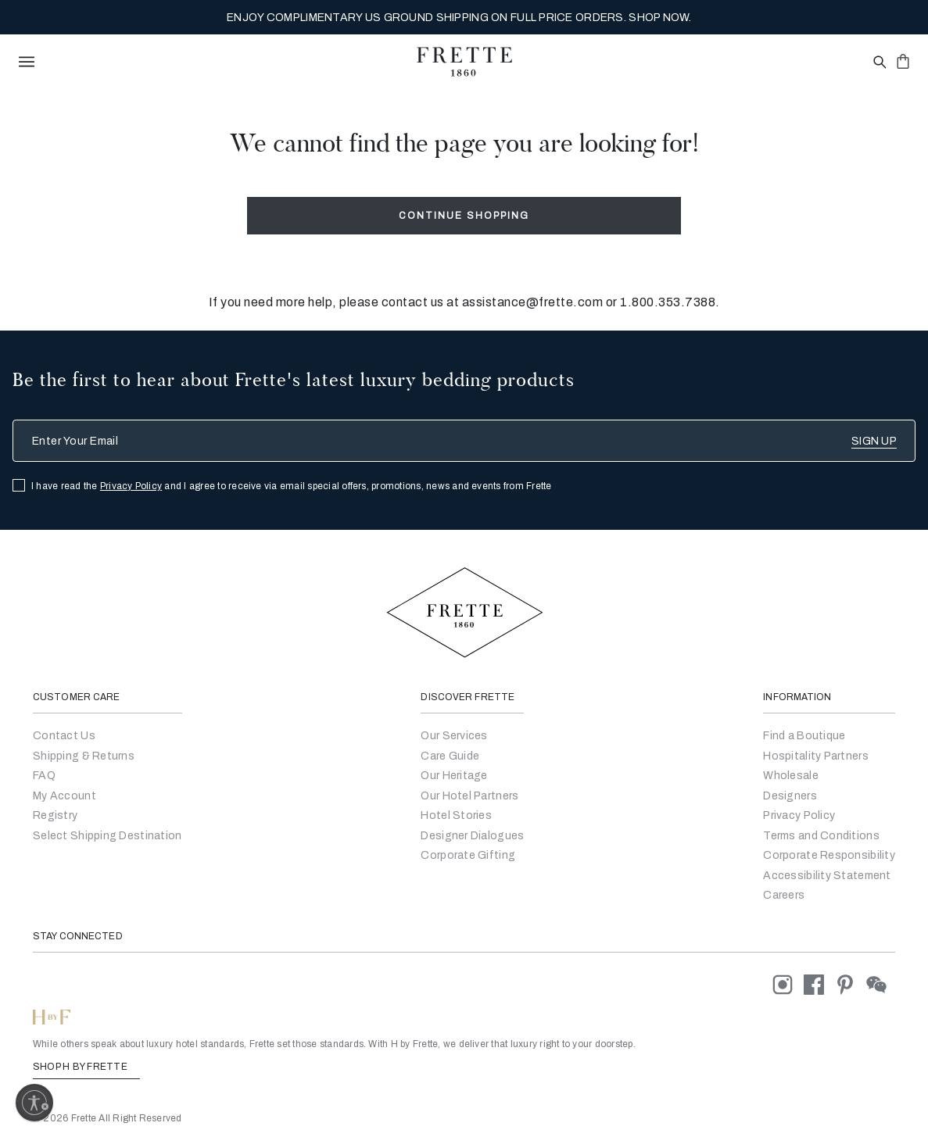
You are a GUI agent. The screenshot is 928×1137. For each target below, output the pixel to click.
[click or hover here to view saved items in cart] (903, 61)
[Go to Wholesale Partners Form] (791, 775)
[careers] (783, 895)
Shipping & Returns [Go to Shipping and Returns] (83, 756)
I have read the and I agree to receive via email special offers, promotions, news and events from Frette (291, 486)
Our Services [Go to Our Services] (454, 736)
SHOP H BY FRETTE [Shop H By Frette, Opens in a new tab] (86, 1066)
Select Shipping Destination (107, 836)
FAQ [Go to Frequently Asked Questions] (44, 775)
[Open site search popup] (878, 63)
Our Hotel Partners (469, 796)
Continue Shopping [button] (464, 215)
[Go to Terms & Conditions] (821, 836)
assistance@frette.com (533, 302)
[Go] (790, 796)
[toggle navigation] (27, 62)
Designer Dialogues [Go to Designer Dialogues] (472, 836)
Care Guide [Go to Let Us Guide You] (450, 756)
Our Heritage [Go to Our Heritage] (454, 775)
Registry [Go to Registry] (55, 815)
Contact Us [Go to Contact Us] (64, 736)
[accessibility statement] (826, 875)
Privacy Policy (131, 486)
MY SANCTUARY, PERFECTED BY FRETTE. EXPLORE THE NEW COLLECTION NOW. (458, 17)
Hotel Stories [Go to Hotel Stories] (456, 815)
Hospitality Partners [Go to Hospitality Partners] (816, 756)
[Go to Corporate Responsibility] (829, 855)
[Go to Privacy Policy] (799, 815)
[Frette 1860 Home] (464, 61)
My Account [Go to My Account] (64, 796)
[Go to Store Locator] (804, 736)
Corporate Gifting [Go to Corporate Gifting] (468, 855)
